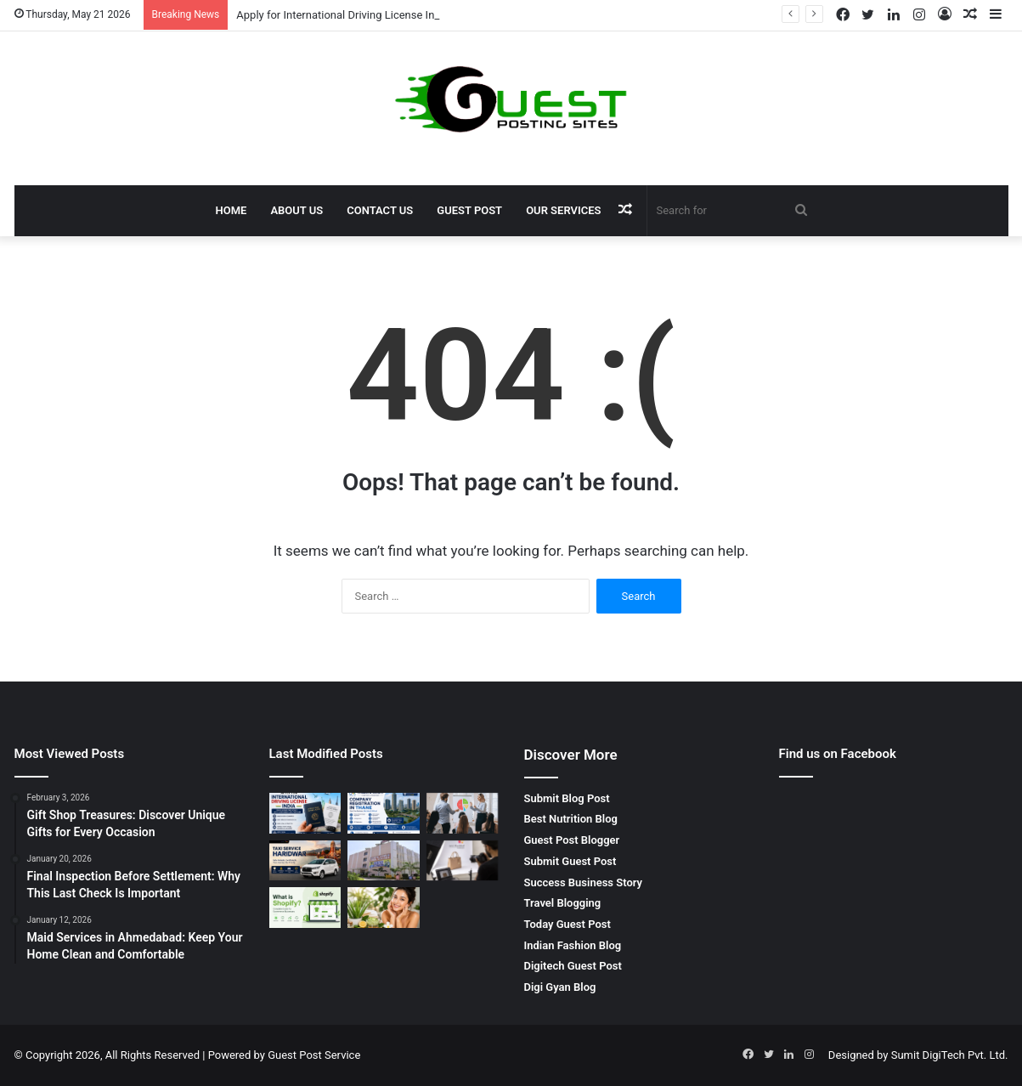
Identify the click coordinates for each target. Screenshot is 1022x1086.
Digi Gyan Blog (560, 987)
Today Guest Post (567, 924)
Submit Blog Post (567, 798)
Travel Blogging (562, 903)
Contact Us (380, 210)
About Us (296, 210)
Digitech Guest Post (573, 965)
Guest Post (469, 210)
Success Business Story (583, 882)
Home (231, 210)
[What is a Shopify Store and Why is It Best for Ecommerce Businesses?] (305, 907)
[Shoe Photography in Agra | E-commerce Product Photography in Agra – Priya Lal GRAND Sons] (462, 860)
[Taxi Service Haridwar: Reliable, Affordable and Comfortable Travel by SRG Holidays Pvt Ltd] (305, 860)
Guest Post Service (314, 1055)
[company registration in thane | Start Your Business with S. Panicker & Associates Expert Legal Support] (383, 813)
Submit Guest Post (570, 861)
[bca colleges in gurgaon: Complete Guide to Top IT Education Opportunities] (383, 860)
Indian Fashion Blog (573, 945)
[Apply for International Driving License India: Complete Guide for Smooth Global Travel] (305, 813)
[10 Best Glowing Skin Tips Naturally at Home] (383, 907)
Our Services (563, 210)
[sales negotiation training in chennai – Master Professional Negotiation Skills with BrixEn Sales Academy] (462, 813)
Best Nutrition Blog (571, 818)
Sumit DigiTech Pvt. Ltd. (949, 1055)
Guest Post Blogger (572, 840)
